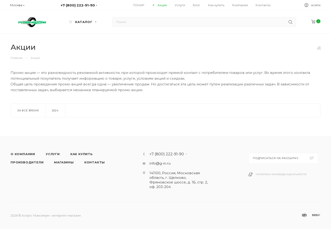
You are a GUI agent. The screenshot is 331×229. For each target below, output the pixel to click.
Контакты (94, 162)
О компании (23, 154)
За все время (28, 110)
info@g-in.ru (160, 163)
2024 (55, 110)
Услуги (53, 154)
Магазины (64, 162)
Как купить (81, 154)
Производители (27, 162)
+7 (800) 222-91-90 (166, 154)
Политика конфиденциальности (281, 174)
